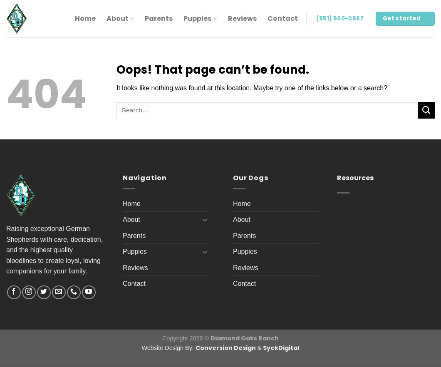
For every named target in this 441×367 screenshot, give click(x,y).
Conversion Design (226, 348)
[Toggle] (204, 220)
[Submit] (426, 110)
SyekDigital (281, 348)
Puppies (200, 18)
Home (85, 18)
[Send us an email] (59, 292)
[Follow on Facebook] (14, 292)
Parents (159, 18)
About (120, 18)
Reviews (242, 18)
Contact (283, 18)
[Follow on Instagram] (29, 292)
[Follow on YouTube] (89, 292)
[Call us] (74, 292)
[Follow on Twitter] (44, 292)
